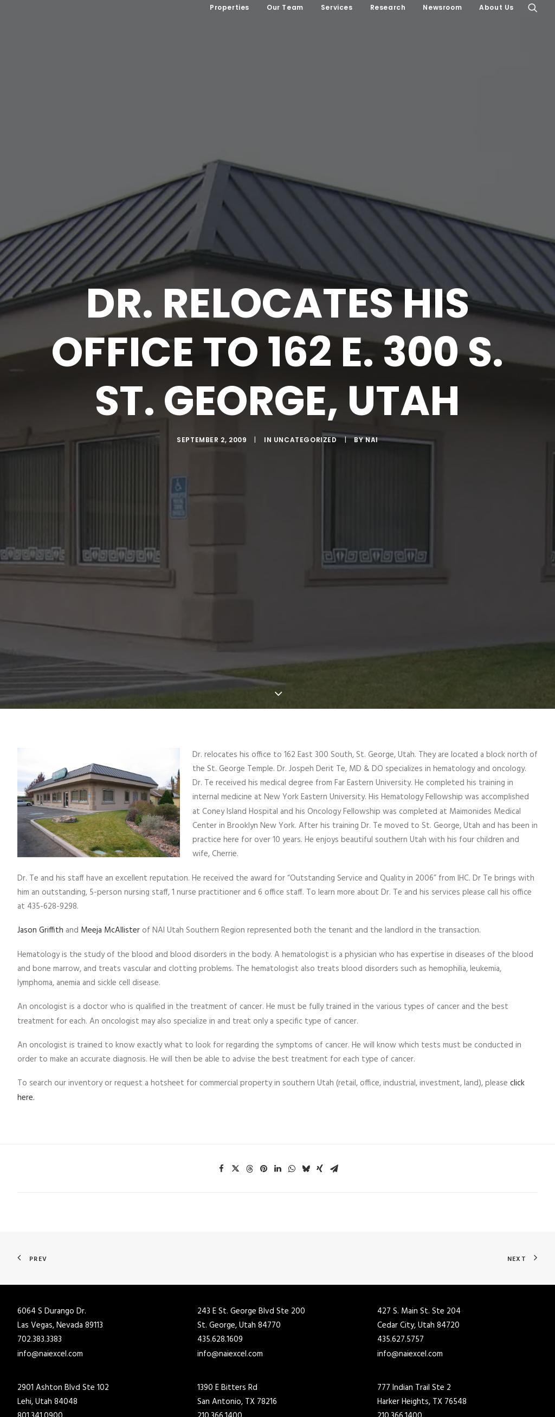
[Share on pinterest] (263, 1084)
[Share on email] (333, 1084)
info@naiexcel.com (50, 1270)
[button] (533, 7)
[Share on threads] (249, 1084)
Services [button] (337, 7)
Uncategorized (305, 397)
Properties (229, 7)
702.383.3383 (39, 1255)
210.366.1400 (219, 1331)
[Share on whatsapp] (291, 1084)
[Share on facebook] (221, 1084)
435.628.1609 (220, 1255)
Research (388, 7)
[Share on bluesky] (305, 1084)
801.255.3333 (39, 1408)
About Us (496, 7)
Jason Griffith (40, 846)
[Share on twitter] (235, 1084)
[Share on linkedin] (277, 1084)
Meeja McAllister (111, 846)
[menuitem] (229, 7)
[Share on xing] (319, 1084)
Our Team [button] (285, 7)
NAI (371, 397)
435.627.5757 (400, 1255)
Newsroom (442, 7)
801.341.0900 (40, 1331)
